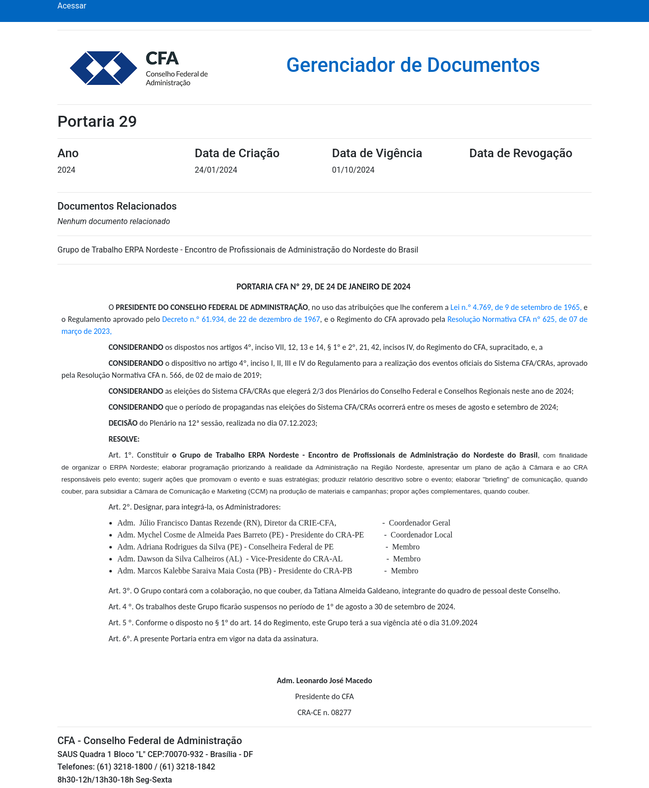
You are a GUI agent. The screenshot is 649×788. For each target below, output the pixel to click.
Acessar (71, 5)
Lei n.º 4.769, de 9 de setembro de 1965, (516, 307)
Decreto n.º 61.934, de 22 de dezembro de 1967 (241, 319)
